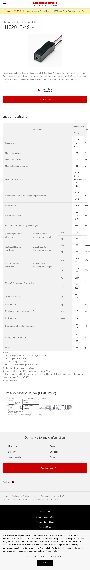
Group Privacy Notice (44, 517)
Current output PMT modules (45, 499)
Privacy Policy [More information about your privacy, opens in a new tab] (52, 551)
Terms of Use (45, 527)
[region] (45, 550)
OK (45, 563)
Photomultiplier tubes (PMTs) (53, 496)
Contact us (45, 512)
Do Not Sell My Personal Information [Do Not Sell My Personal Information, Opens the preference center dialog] (44, 557)
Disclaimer (7, 482)
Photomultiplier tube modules (15, 499)
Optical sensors (30, 496)
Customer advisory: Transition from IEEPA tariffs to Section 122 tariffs (53, 11)
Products (15, 496)
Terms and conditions (45, 522)
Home (5, 496)
